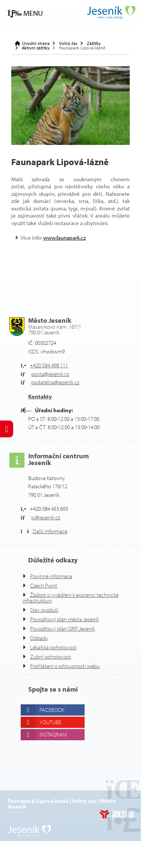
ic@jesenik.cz (45, 517)
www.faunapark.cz (64, 237)
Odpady (39, 637)
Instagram (53, 734)
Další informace (50, 531)
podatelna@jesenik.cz (55, 382)
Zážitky (94, 43)
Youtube (50, 722)
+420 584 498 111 (49, 365)
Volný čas (68, 43)
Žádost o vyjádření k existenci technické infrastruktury (70, 597)
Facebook (51, 709)
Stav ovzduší (44, 609)
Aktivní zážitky (36, 48)
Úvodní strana (110, 12)
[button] (25, 13)
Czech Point (43, 585)
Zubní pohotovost (50, 656)
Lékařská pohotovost (53, 647)
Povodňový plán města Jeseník (64, 619)
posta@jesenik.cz (50, 373)
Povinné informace (51, 576)
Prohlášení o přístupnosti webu (65, 666)
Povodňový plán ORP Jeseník (62, 628)
